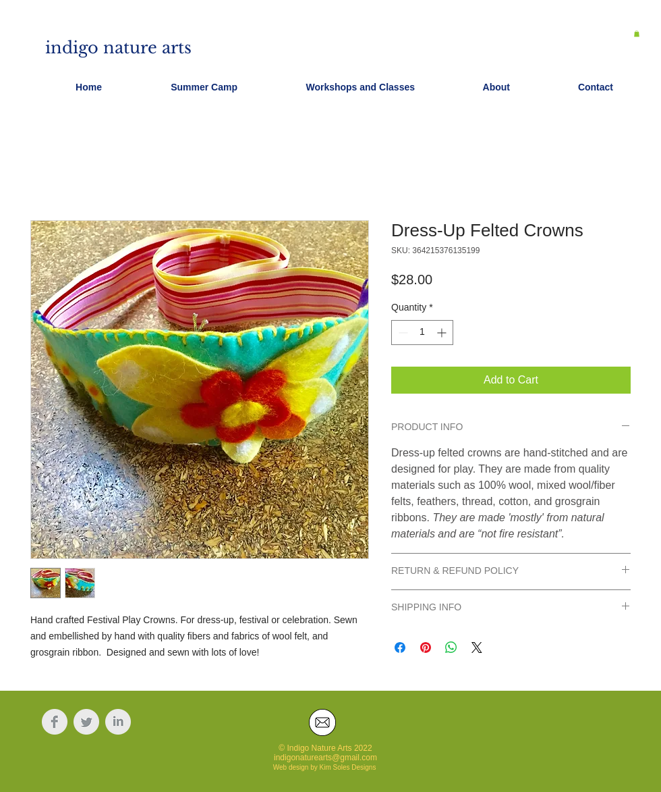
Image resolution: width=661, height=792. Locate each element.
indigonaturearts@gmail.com (325, 757)
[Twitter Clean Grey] (86, 722)
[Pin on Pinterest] (426, 647)
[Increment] (442, 332)
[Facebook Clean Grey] (54, 722)
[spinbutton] (422, 332)
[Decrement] (401, 332)
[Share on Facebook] (400, 647)
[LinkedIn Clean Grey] (118, 722)
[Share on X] (477, 647)
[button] (636, 33)
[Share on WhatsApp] (451, 647)
